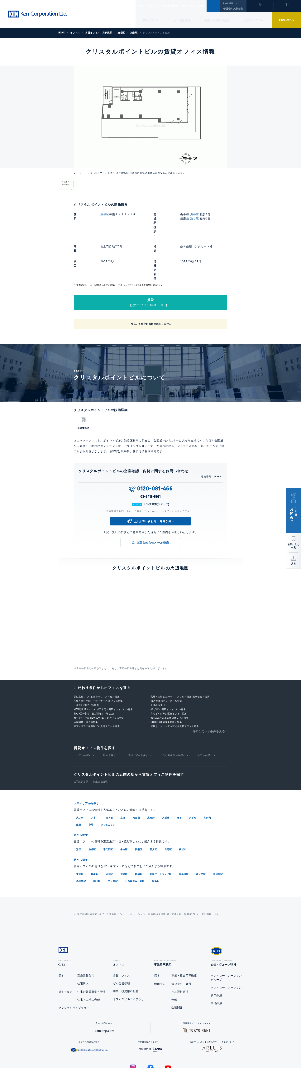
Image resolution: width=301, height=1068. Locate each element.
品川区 (153, 810)
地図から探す (205, 716)
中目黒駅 (218, 834)
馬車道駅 (81, 841)
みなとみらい (108, 785)
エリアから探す (82, 716)
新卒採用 (216, 956)
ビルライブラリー (254, 20)
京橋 (122, 778)
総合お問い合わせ (112, 1052)
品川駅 (109, 834)
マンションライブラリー (73, 969)
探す (61, 936)
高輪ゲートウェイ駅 (160, 834)
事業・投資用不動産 (216, 20)
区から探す (109, 716)
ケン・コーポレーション (226, 948)
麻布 (179, 778)
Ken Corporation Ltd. (37, 14)
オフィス (159, 6)
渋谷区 (104, 214)
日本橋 (109, 778)
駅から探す (82, 820)
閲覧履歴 (260, 8)
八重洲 (165, 778)
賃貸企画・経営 (181, 945)
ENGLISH (228, 3)
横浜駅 (155, 841)
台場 (90, 785)
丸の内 (207, 778)
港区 (78, 810)
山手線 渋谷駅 (81, 743)
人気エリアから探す (89, 764)
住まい (143, 6)
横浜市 (182, 810)
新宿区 (138, 810)
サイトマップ (192, 1052)
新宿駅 (138, 834)
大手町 (192, 778)
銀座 (78, 785)
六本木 (94, 778)
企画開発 (177, 968)
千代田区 (108, 810)
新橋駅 (94, 834)
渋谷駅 (194, 214)
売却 (174, 960)
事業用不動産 (178, 6)
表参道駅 (184, 834)
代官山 (136, 778)
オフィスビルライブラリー (130, 960)
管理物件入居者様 (233, 8)
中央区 (124, 810)
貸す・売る (65, 953)
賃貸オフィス (121, 936)
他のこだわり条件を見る (209, 692)
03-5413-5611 (150, 458)
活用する (159, 945)
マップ (164, 465)
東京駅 (80, 834)
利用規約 (171, 1052)
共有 (293, 563)
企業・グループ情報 (205, 6)
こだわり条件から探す (172, 716)
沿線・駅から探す (138, 716)
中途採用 (216, 964)
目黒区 (168, 810)
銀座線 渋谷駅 (100, 743)
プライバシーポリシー (144, 1052)
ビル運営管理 (182, 20)
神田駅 (97, 841)
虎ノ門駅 (201, 834)
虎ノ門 (80, 778)
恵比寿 (151, 778)
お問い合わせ (287, 20)
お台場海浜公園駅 (135, 841)
